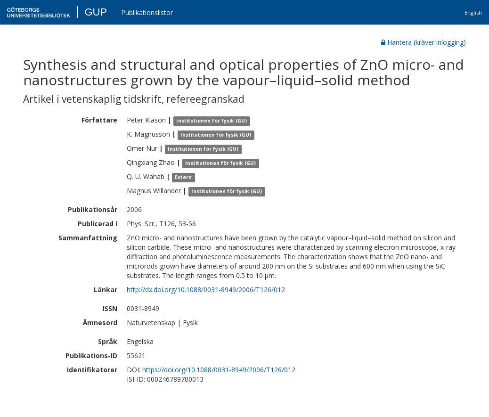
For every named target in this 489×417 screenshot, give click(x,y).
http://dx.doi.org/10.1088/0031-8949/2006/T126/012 (206, 289)
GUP (95, 12)
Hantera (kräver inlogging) (423, 42)
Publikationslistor (147, 12)
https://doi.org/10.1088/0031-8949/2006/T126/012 (218, 369)
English (473, 12)
